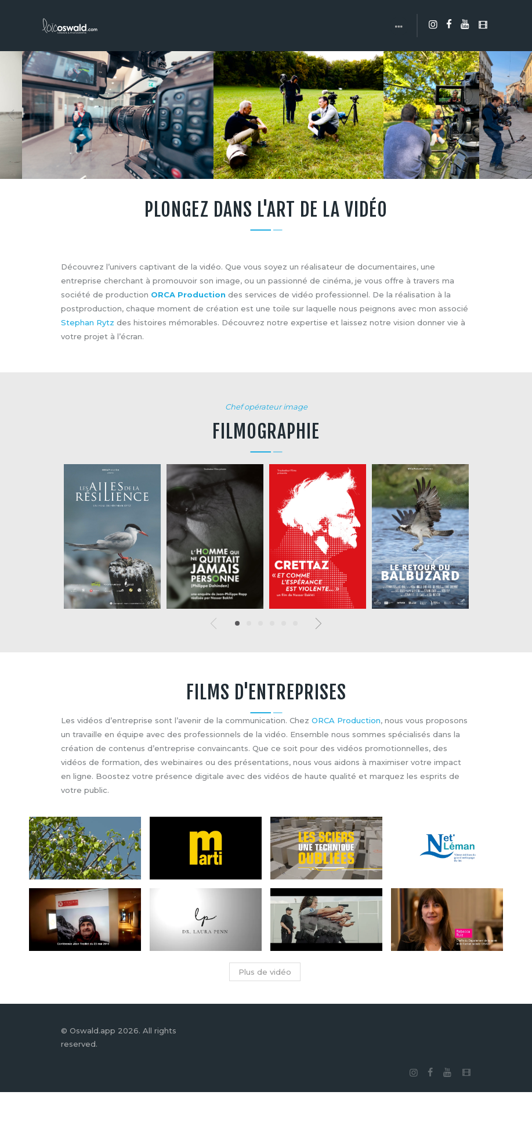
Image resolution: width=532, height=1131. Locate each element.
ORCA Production (188, 294)
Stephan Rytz (87, 322)
